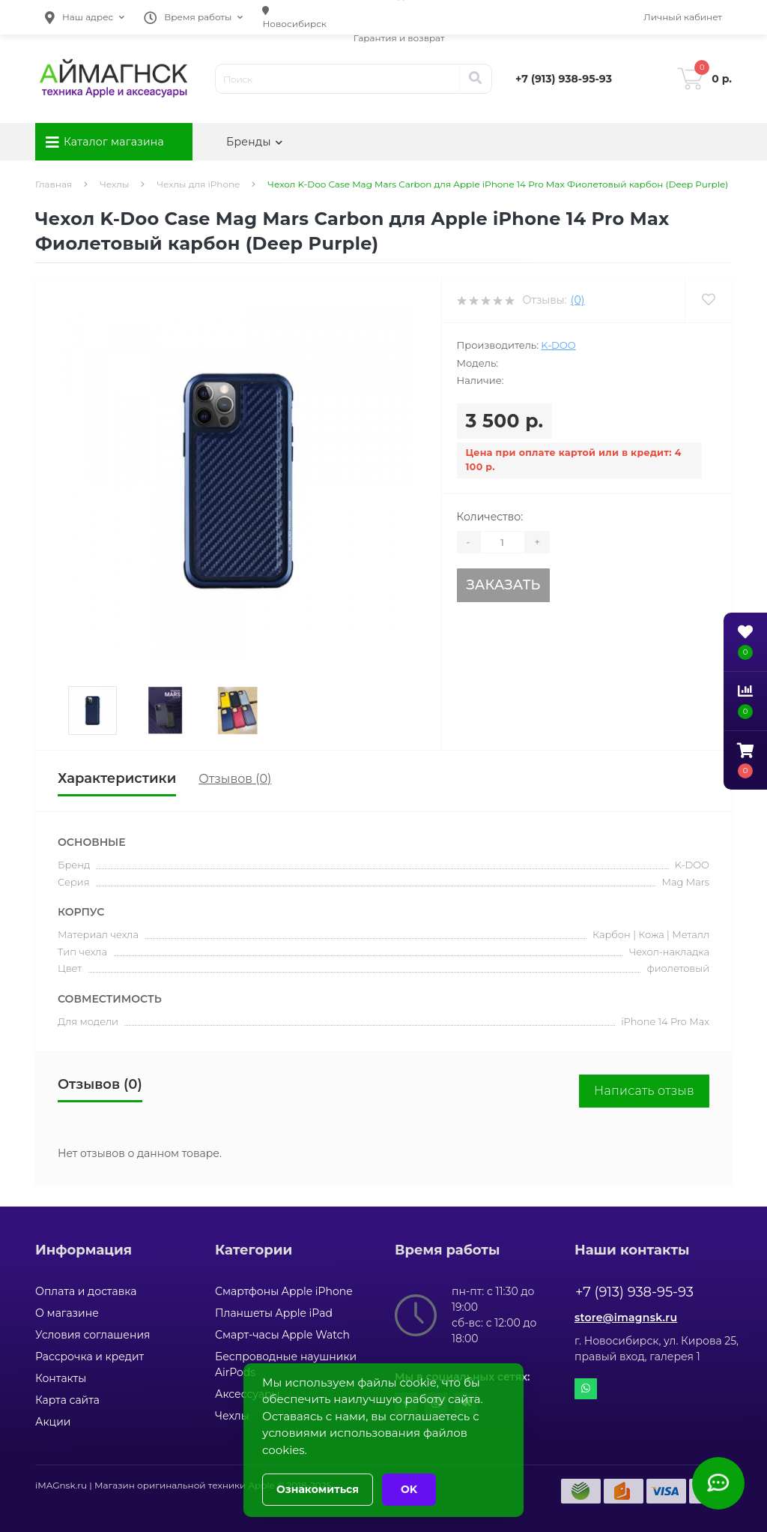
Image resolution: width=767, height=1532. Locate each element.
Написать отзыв (644, 1091)
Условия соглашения (93, 1335)
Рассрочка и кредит (89, 1356)
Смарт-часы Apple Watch (282, 1335)
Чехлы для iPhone (198, 184)
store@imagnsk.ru (626, 1317)
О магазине (67, 1313)
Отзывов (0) (234, 779)
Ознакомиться (317, 1489)
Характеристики (117, 778)
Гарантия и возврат (399, 37)
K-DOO (558, 345)
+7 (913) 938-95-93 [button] (634, 1292)
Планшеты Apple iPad (274, 1313)
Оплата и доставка (85, 1291)
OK (409, 1489)
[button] (84, 17)
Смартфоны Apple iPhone (284, 1291)
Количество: (490, 516)
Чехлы (114, 184)
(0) (577, 300)
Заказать (503, 585)
